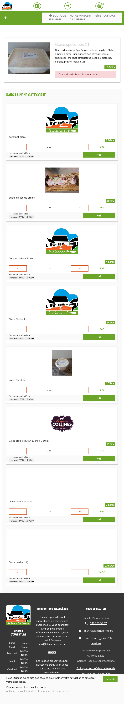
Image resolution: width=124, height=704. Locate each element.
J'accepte (110, 679)
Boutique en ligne (57, 17)
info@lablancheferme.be (52, 644)
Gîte (98, 16)
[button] (4, 18)
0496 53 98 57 (96, 623)
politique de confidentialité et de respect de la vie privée (37, 691)
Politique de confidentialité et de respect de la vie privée (95, 671)
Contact (109, 16)
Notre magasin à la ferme (80, 17)
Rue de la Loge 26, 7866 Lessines (96, 640)
